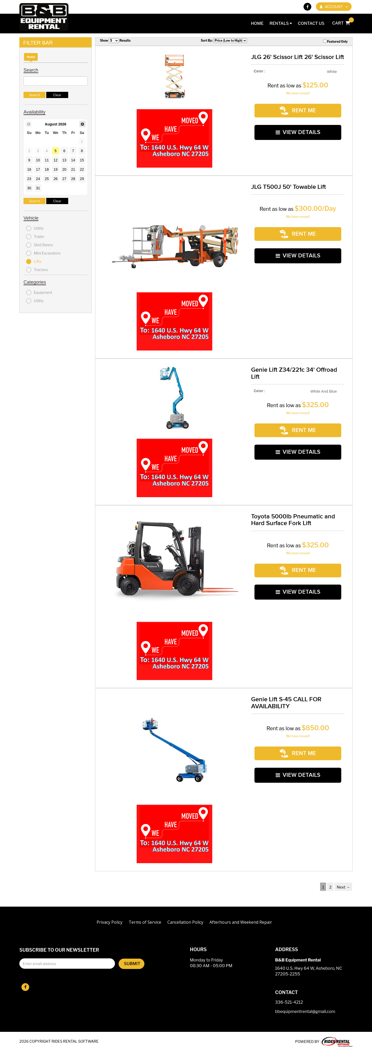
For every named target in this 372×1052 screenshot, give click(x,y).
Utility (35, 228)
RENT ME (298, 108)
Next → (343, 887)
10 (38, 160)
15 (82, 160)
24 (38, 179)
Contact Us (311, 23)
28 (73, 179)
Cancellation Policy (185, 922)
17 (38, 169)
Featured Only (335, 41)
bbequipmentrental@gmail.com (305, 1012)
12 (55, 160)
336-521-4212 (289, 1002)
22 (82, 169)
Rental (31, 56)
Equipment (39, 292)
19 (55, 169)
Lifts (34, 261)
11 (47, 160)
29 (82, 179)
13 (64, 160)
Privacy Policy (109, 922)
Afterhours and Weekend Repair (241, 922)
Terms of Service (145, 922)
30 (29, 188)
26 (55, 179)
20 (64, 169)
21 (73, 169)
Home (257, 23)
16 (29, 169)
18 (47, 169)
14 (73, 160)
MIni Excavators (43, 253)
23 (29, 179)
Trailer (35, 236)
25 (47, 179)
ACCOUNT (334, 6)
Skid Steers (39, 245)
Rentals (280, 23)
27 (64, 179)
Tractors (37, 269)
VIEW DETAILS (298, 125)
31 (38, 188)
